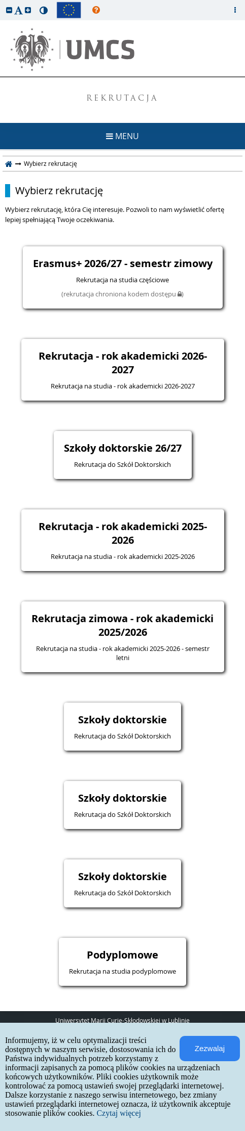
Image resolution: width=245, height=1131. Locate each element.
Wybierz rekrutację (59, 190)
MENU (122, 136)
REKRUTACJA (122, 99)
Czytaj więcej (118, 1113)
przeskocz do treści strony (2, 2)
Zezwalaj (210, 1048)
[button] (9, 10)
